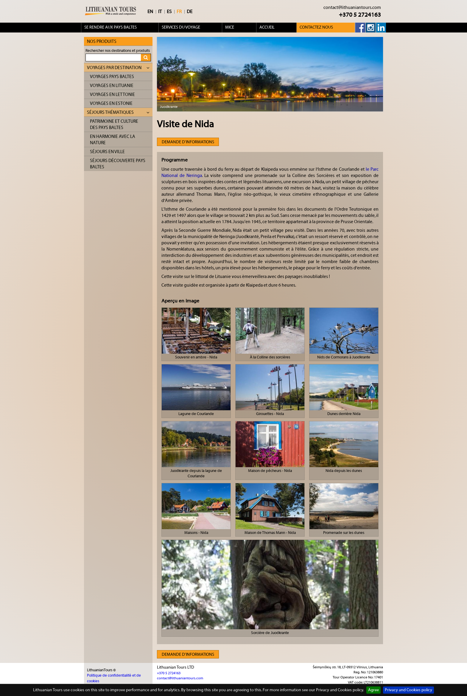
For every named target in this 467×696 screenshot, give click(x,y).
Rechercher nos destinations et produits (117, 50)
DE (189, 11)
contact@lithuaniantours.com (352, 7)
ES (169, 11)
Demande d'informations (188, 142)
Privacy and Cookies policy (408, 690)
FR (179, 11)
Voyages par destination (118, 68)
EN (150, 11)
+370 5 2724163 (360, 14)
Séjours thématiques (118, 112)
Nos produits (101, 41)
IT (160, 11)
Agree (373, 690)
